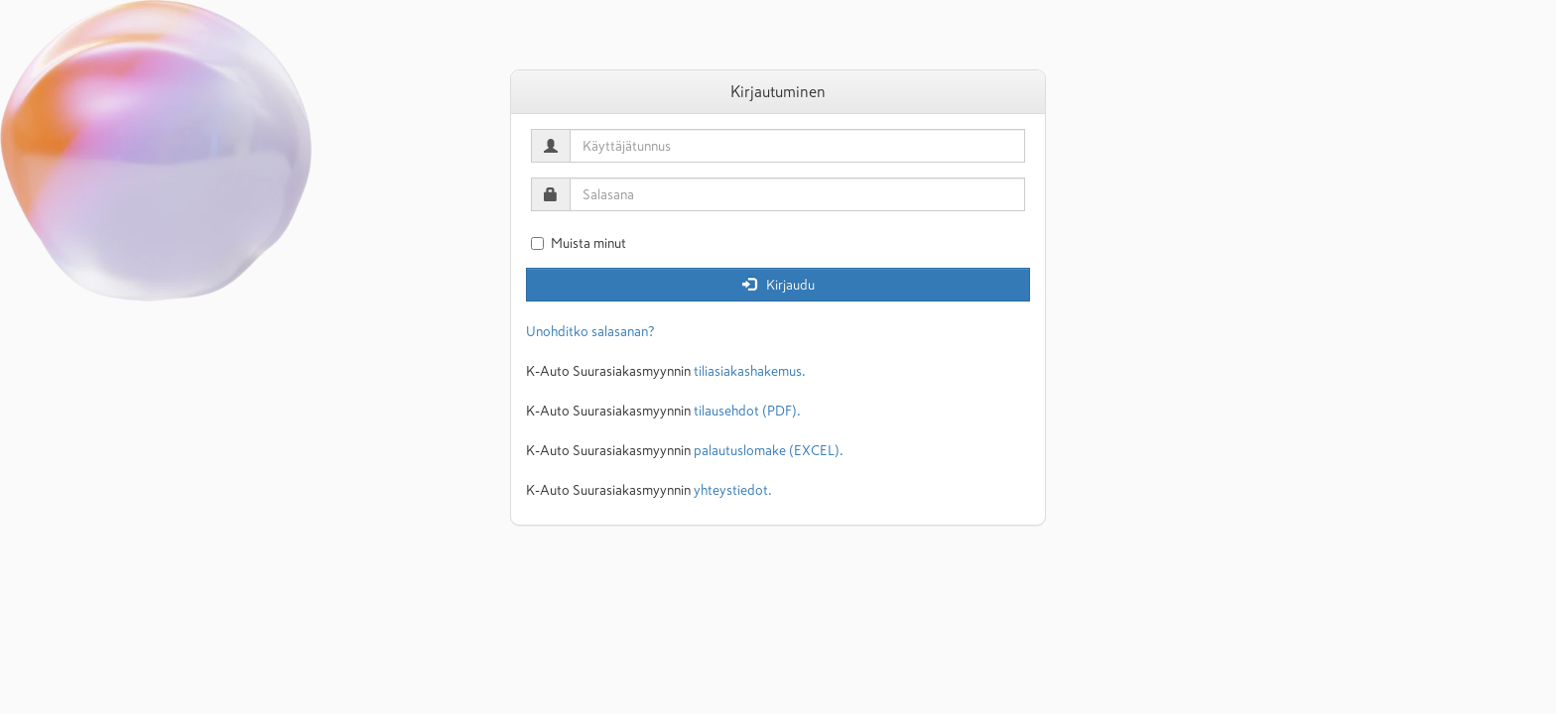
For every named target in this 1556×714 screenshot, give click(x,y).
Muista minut (578, 243)
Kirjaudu (778, 284)
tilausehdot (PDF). (747, 410)
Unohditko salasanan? (590, 331)
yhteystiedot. (733, 490)
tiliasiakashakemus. (750, 371)
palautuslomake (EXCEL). (768, 450)
